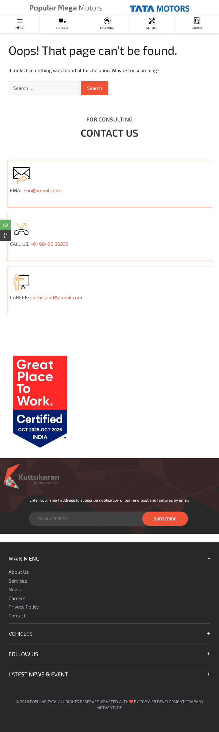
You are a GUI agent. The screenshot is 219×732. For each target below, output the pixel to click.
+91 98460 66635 (49, 244)
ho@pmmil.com (43, 190)
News (15, 589)
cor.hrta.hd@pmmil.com (56, 297)
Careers (17, 598)
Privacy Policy (24, 606)
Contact (17, 615)
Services (18, 580)
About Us (19, 572)
